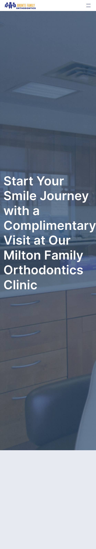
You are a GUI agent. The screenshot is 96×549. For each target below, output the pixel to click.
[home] (20, 5)
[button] (87, 5)
